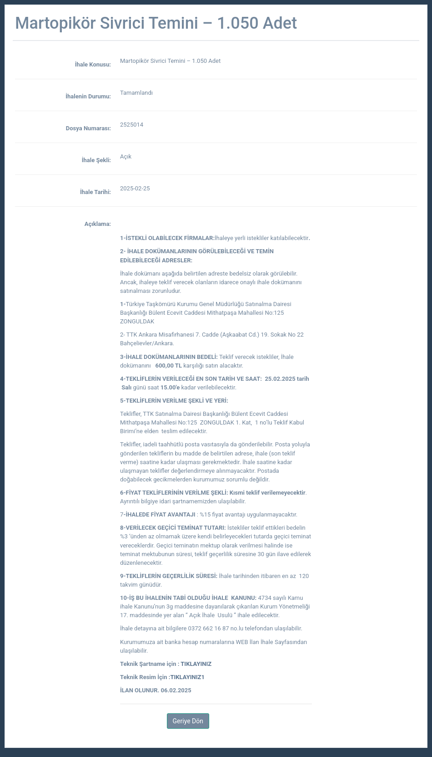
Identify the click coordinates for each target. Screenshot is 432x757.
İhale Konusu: (93, 64)
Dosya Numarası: (88, 128)
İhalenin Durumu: (88, 96)
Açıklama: (98, 223)
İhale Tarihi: (95, 192)
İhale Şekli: (96, 160)
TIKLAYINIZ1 (188, 677)
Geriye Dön (188, 721)
